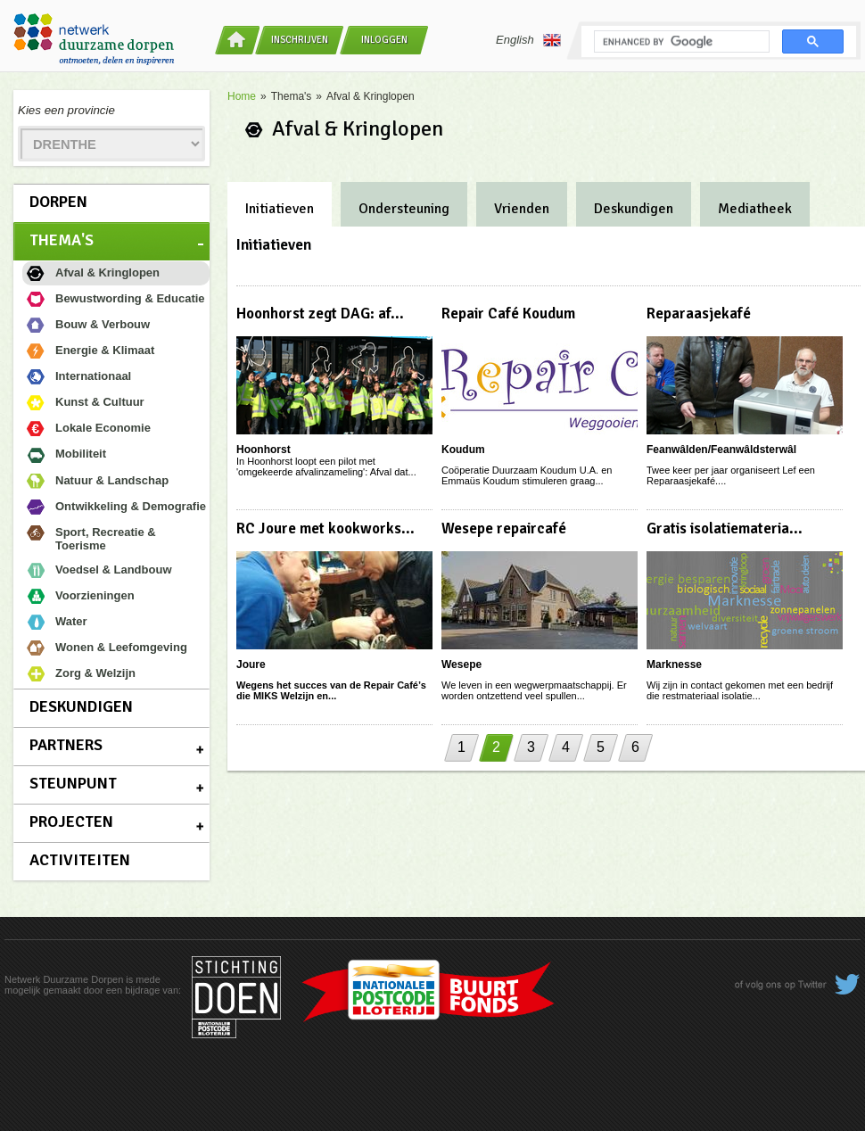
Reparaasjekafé (699, 313)
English (528, 40)
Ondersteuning (403, 209)
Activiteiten (79, 860)
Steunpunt (73, 783)
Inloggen (384, 39)
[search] (680, 42)
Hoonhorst (263, 449)
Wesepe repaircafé (503, 528)
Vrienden (521, 209)
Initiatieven (279, 209)
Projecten (71, 821)
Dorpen (58, 201)
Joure (251, 664)
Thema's (61, 240)
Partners (66, 745)
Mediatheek (755, 209)
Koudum (463, 449)
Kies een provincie (66, 110)
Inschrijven (299, 39)
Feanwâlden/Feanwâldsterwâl (721, 449)
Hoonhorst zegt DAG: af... (320, 313)
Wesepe (461, 664)
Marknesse (674, 664)
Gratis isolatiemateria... (725, 528)
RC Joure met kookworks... (325, 528)
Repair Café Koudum (508, 313)
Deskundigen (81, 706)
